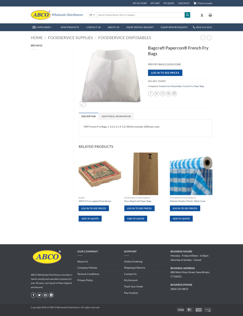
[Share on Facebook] (151, 93)
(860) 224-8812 (179, 288)
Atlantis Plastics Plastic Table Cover (188, 201)
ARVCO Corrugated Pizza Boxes (95, 201)
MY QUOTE (169, 3)
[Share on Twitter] (156, 93)
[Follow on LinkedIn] (51, 295)
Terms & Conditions (88, 273)
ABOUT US (113, 27)
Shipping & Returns (134, 267)
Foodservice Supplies (70, 37)
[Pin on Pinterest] (168, 93)
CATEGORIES (42, 27)
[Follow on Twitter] (39, 295)
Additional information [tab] (116, 116)
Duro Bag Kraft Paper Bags (137, 201)
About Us (82, 261)
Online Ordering (133, 261)
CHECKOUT (184, 3)
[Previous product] (209, 37)
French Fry (188, 86)
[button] (202, 15)
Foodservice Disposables (124, 37)
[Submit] (187, 15)
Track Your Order (133, 286)
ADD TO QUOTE (90, 218)
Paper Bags (199, 86)
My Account (131, 280)
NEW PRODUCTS (70, 27)
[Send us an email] (45, 295)
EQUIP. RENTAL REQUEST (140, 27)
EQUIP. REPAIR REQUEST (174, 27)
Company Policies (87, 267)
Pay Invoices (131, 292)
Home (37, 37)
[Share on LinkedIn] (174, 93)
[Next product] (203, 37)
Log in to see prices (165, 72)
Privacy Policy (85, 280)
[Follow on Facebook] (33, 295)
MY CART (155, 3)
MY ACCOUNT (140, 3)
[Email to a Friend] (162, 93)
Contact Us (130, 273)
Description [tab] (88, 116)
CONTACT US (93, 27)
